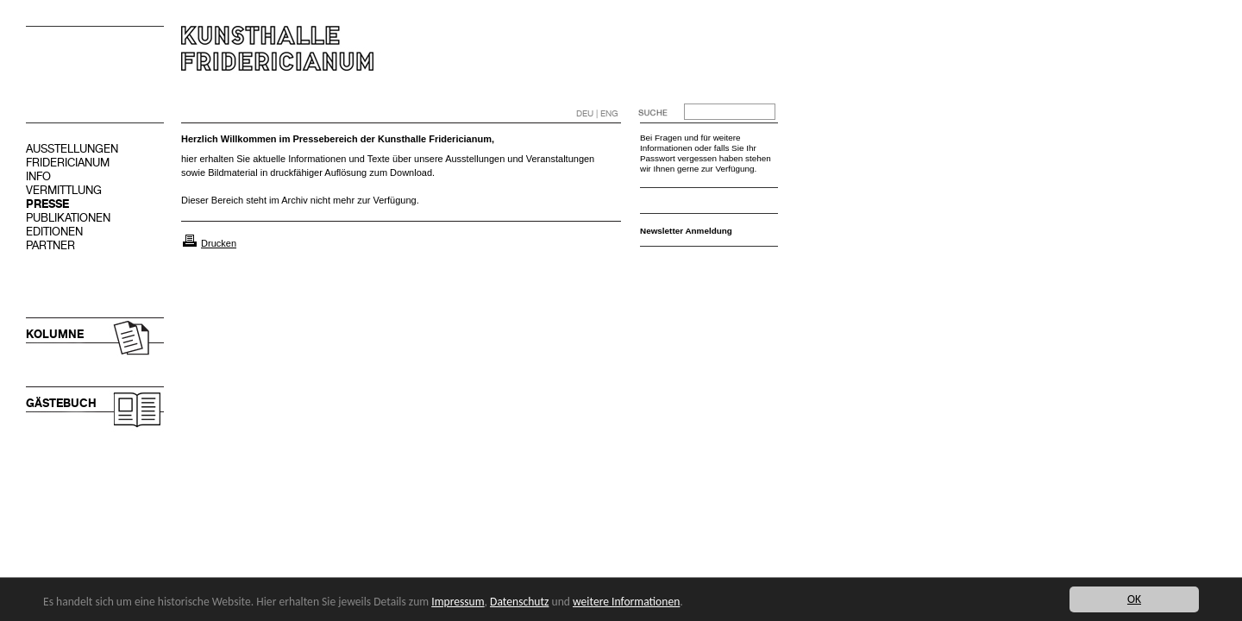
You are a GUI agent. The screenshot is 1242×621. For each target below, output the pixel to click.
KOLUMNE (55, 334)
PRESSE (47, 204)
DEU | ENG (597, 113)
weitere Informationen (626, 601)
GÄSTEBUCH (61, 403)
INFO (38, 176)
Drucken (218, 243)
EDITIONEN (54, 231)
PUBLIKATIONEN (68, 217)
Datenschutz (519, 601)
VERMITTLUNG (64, 190)
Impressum (457, 601)
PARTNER (50, 245)
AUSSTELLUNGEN (72, 148)
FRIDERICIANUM (68, 162)
